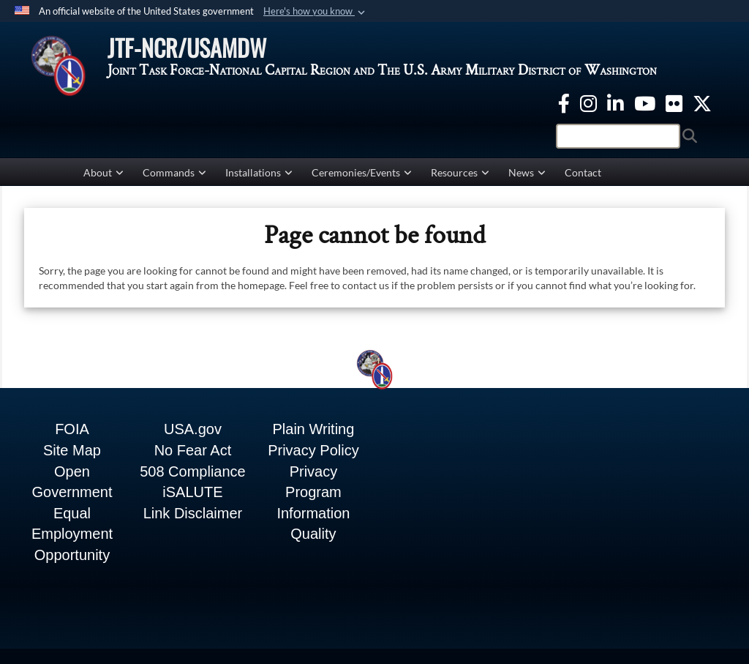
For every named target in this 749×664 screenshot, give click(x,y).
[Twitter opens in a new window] (702, 102)
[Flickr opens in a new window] (674, 102)
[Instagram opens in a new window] (588, 102)
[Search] (618, 136)
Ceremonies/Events (362, 173)
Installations (259, 173)
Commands (174, 173)
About (103, 173)
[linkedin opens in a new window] (615, 102)
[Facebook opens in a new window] (564, 102)
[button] (315, 11)
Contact (583, 173)
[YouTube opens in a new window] (644, 102)
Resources (460, 173)
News (527, 173)
